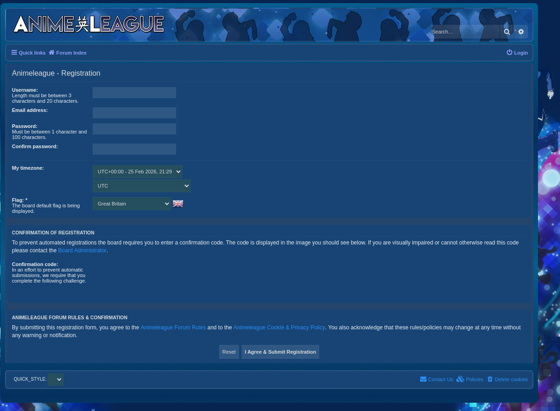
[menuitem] (517, 52)
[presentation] (162, 279)
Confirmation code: (35, 264)
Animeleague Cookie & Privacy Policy (279, 327)
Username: (25, 90)
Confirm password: (35, 146)
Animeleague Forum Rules (173, 327)
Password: (25, 126)
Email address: (30, 110)
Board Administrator (82, 250)
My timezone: (28, 168)
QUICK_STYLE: (38, 379)
